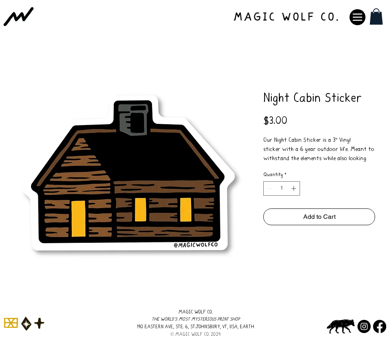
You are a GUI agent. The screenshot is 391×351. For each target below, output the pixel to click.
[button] (376, 16)
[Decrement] (269, 188)
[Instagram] (364, 326)
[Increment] (294, 188)
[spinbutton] (282, 188)
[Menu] (357, 17)
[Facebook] (379, 326)
